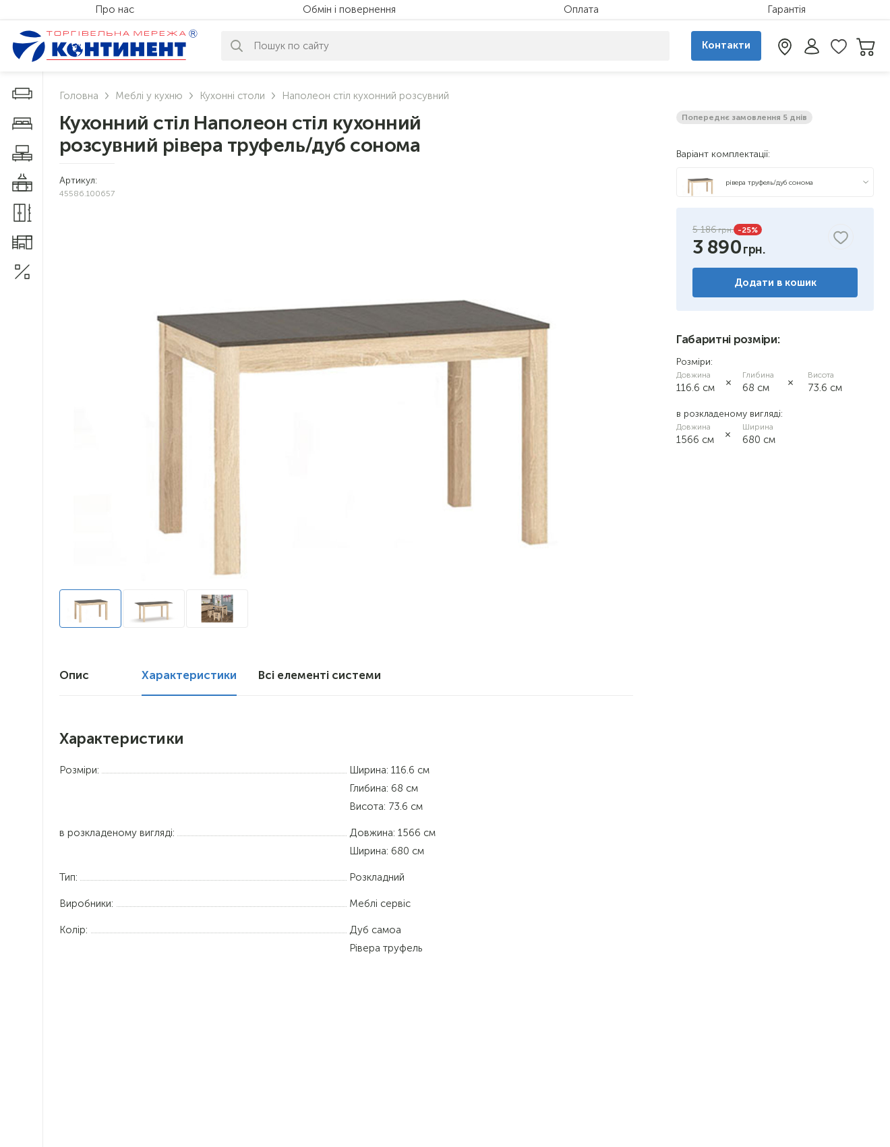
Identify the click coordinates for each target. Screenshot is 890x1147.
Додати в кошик (775, 282)
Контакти (726, 45)
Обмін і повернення (349, 9)
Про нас (114, 9)
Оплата (581, 9)
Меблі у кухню (149, 96)
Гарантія (786, 9)
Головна (78, 96)
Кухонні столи (232, 96)
